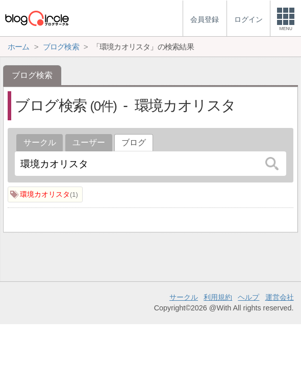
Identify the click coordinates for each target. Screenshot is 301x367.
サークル (39, 142)
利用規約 (218, 297)
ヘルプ (248, 297)
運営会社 (279, 297)
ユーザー (88, 142)
